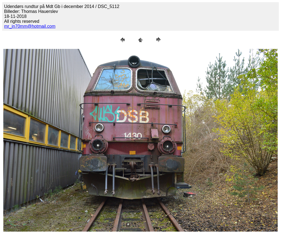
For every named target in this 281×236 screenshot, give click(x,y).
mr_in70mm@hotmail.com (29, 26)
